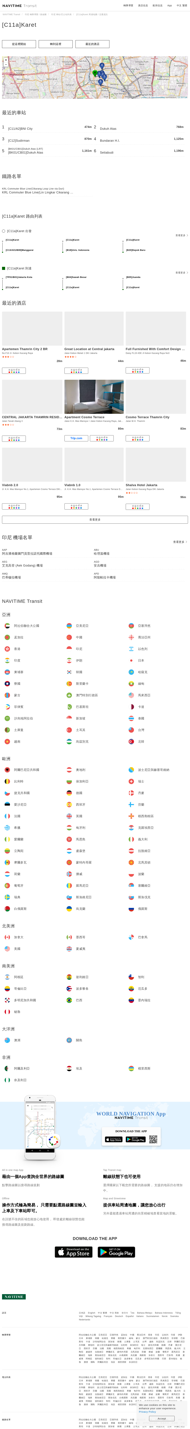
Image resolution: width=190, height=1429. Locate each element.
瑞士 (143, 1345)
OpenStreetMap (158, 97)
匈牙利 (137, 1348)
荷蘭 (144, 1352)
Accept (162, 1418)
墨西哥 (161, 1355)
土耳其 (136, 1341)
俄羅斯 (143, 1355)
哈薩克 (105, 1338)
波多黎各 (128, 1358)
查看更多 (182, 235)
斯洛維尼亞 (100, 1355)
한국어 (125, 1313)
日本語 (82, 1313)
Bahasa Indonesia (164, 1313)
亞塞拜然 (114, 1335)
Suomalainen (152, 1316)
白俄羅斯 (123, 1355)
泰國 (119, 1341)
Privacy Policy (147, 1411)
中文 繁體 (102, 1313)
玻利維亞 (99, 1358)
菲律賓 (175, 1338)
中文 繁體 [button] (182, 5)
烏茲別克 (160, 1341)
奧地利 (91, 1345)
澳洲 (86, 1362)
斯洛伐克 (112, 1355)
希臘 (129, 1348)
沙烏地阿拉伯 (99, 1341)
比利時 (124, 1345)
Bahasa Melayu (144, 1313)
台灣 (144, 1341)
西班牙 (87, 1348)
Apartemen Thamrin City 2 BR (25, 349)
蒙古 (138, 1338)
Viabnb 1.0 (72, 485)
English (91, 1313)
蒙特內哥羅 (122, 1352)
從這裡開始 (19, 44)
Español (130, 1316)
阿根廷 (89, 1358)
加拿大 (152, 1355)
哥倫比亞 (117, 1358)
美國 (178, 1355)
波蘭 (158, 1352)
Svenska (174, 1316)
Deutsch (119, 1316)
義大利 (177, 1348)
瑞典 (90, 1355)
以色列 (165, 1335)
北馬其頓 (135, 1352)
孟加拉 (124, 1335)
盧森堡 (89, 1352)
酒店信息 (143, 5)
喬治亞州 (141, 1335)
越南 (151, 1341)
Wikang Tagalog (93, 1316)
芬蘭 (95, 1348)
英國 (109, 1348)
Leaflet (144, 97)
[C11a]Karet (19, 24)
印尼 (157, 1335)
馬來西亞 (164, 1338)
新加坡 (111, 1341)
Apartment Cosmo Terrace (84, 417)
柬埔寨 (89, 1338)
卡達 (88, 1341)
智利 (108, 1358)
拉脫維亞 (99, 1352)
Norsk (165, 1316)
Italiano (140, 1316)
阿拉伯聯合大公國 (87, 1335)
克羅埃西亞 (148, 1348)
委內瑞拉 (173, 1358)
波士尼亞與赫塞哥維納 (107, 1345)
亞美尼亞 (103, 1335)
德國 (163, 1345)
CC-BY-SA (182, 97)
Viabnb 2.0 (10, 485)
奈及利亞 (133, 1362)
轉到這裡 (55, 44)
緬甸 (131, 1338)
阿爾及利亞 (103, 1362)
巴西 (164, 1358)
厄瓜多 (138, 1358)
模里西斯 (122, 1362)
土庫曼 (127, 1341)
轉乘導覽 (128, 5)
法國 (102, 1348)
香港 (150, 1335)
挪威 (151, 1352)
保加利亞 (134, 1345)
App (169, 5)
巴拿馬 (170, 1355)
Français (108, 1316)
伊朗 (180, 1335)
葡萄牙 (166, 1352)
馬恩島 (168, 1348)
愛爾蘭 (159, 1348)
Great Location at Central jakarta (89, 349)
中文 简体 (114, 1313)
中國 (132, 1335)
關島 (93, 1362)
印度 (173, 1335)
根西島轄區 (119, 1348)
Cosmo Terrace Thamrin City (147, 417)
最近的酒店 (93, 44)
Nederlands (84, 1319)
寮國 (113, 1338)
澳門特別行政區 (150, 1338)
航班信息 (158, 5)
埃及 (113, 1362)
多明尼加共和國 (151, 1358)
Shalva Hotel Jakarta (141, 485)
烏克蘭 (134, 1355)
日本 (81, 1338)
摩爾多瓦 (110, 1352)
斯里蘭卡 (122, 1338)
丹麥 (170, 1345)
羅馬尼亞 (176, 1352)
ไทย (133, 1313)
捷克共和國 (153, 1345)
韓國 (97, 1338)
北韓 (169, 1341)
